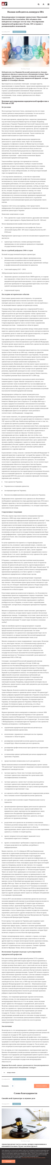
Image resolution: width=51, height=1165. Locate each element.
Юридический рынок (19, 32)
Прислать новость (41, 1086)
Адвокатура (17, 1104)
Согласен (8, 1161)
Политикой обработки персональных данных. (33, 1157)
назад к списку (9, 1072)
